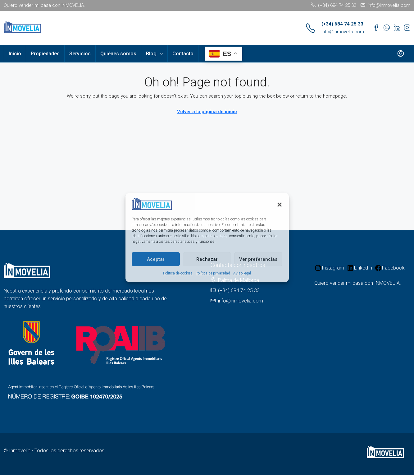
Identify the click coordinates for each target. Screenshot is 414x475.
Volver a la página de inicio (207, 111)
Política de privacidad (213, 273)
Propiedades (45, 54)
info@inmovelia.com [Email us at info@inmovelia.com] (240, 301)
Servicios (80, 54)
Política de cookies (178, 273)
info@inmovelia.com (342, 32)
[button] (279, 204)
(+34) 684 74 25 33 (342, 24)
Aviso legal (242, 273)
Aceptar (156, 259)
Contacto (182, 54)
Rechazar (207, 259)
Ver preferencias (258, 259)
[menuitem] (400, 53)
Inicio (15, 54)
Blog (151, 54)
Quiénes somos (118, 54)
